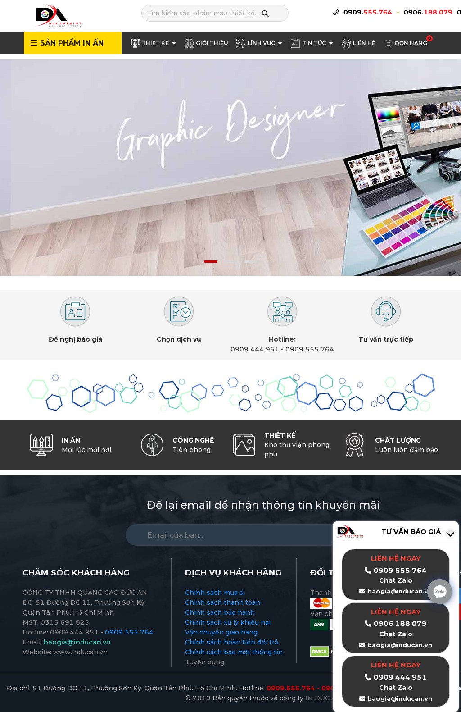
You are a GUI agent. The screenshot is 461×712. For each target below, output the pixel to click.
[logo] (58, 15)
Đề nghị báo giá (75, 339)
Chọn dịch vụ (179, 339)
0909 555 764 (309, 349)
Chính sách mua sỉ (215, 593)
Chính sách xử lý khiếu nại (228, 622)
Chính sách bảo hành (220, 612)
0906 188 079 (400, 623)
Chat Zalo (395, 634)
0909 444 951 (254, 349)
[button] (211, 261)
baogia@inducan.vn (399, 644)
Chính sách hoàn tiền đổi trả (231, 642)
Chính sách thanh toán (222, 602)
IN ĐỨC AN (323, 698)
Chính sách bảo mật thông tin (234, 652)
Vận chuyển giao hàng (221, 632)
